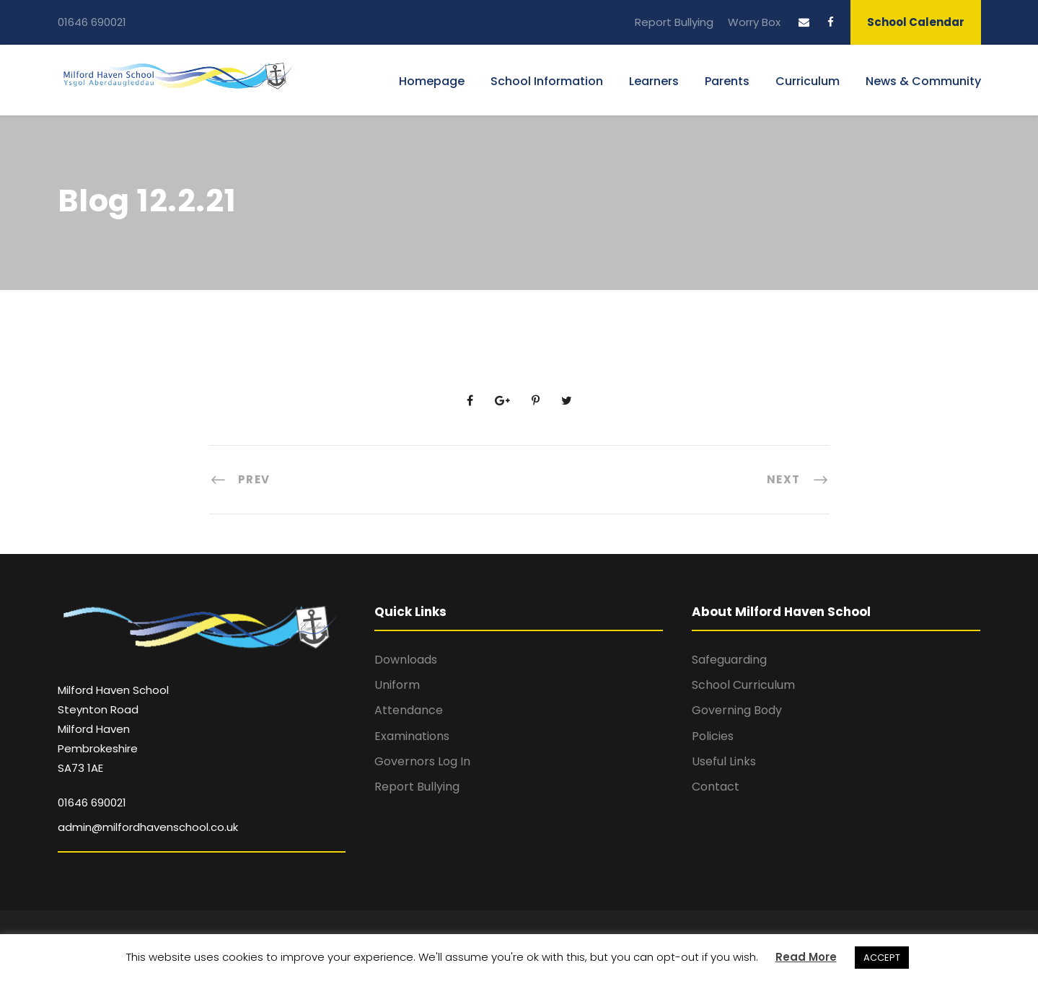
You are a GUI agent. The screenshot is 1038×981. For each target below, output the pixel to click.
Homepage (432, 81)
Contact (715, 786)
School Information (547, 81)
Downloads (405, 659)
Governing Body (737, 710)
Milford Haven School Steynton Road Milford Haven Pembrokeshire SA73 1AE (113, 729)
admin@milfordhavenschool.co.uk (148, 827)
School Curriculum (743, 685)
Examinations (411, 736)
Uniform (397, 685)
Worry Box (754, 22)
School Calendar (915, 22)
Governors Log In (422, 761)
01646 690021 (92, 22)
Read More (806, 956)
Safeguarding (729, 659)
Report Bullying (674, 22)
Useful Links (724, 761)
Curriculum (807, 81)
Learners (654, 81)
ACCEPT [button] (881, 957)
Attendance (408, 710)
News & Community (923, 81)
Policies (713, 736)
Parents (727, 81)
